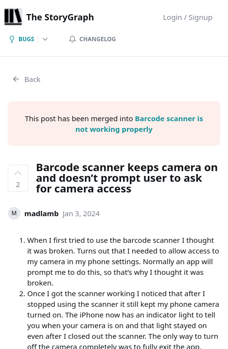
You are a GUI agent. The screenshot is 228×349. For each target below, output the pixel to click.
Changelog (92, 39)
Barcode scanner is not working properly (139, 123)
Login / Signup (187, 17)
